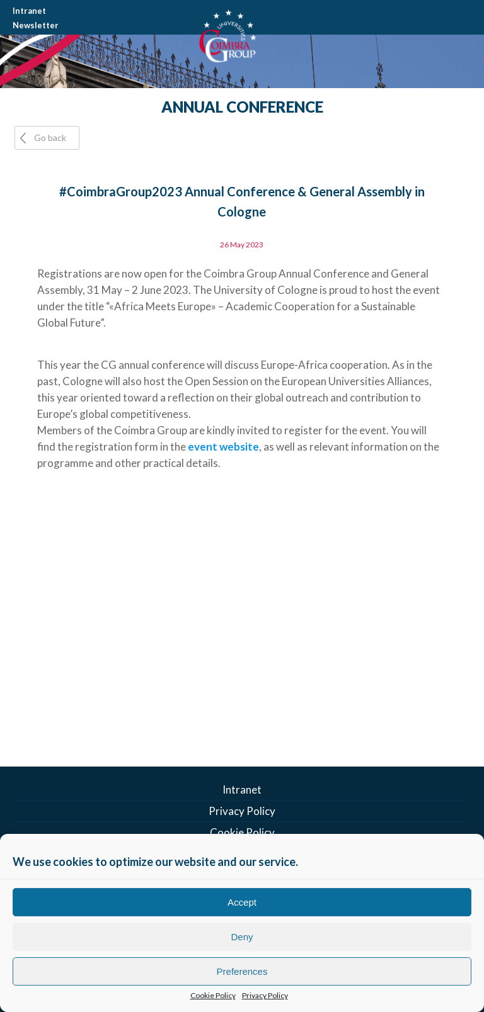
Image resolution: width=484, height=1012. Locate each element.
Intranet (29, 11)
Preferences (242, 971)
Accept (242, 902)
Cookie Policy (213, 995)
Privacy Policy (265, 995)
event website (223, 446)
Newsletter (36, 25)
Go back (50, 137)
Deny (242, 936)
